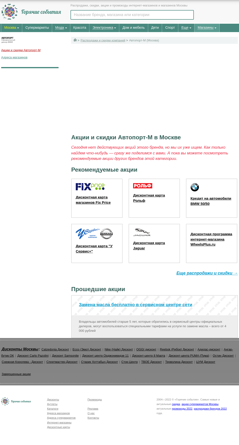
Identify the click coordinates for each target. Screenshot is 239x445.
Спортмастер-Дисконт (62, 362)
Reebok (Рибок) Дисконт (177, 349)
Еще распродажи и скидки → (207, 273)
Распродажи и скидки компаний (103, 40)
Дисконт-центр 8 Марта (148, 355)
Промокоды (94, 399)
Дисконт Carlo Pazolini (33, 355)
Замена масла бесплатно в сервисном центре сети (135, 304)
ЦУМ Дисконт (205, 362)
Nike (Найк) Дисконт (119, 349)
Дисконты (53, 399)
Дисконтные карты (58, 427)
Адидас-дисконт (209, 349)
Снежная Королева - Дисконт (22, 362)
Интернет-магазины (59, 422)
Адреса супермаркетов (61, 417)
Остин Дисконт (223, 355)
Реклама (92, 408)
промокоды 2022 (182, 408)
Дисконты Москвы (20, 349)
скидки (176, 404)
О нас (91, 413)
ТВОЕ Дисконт (151, 362)
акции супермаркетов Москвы (200, 404)
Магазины (205, 27)
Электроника (102, 27)
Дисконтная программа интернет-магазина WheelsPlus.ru (211, 239)
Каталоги (52, 408)
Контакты (93, 417)
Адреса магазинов (14, 57)
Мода (59, 27)
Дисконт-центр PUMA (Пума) (189, 355)
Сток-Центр (129, 362)
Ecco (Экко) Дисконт (86, 349)
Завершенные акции (16, 374)
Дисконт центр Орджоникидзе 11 (105, 355)
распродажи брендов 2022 (210, 408)
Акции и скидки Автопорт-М (20, 50)
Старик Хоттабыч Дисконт (99, 362)
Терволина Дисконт (179, 362)
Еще (184, 27)
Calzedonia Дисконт (55, 349)
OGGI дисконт (146, 349)
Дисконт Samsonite (65, 355)
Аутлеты (52, 404)
